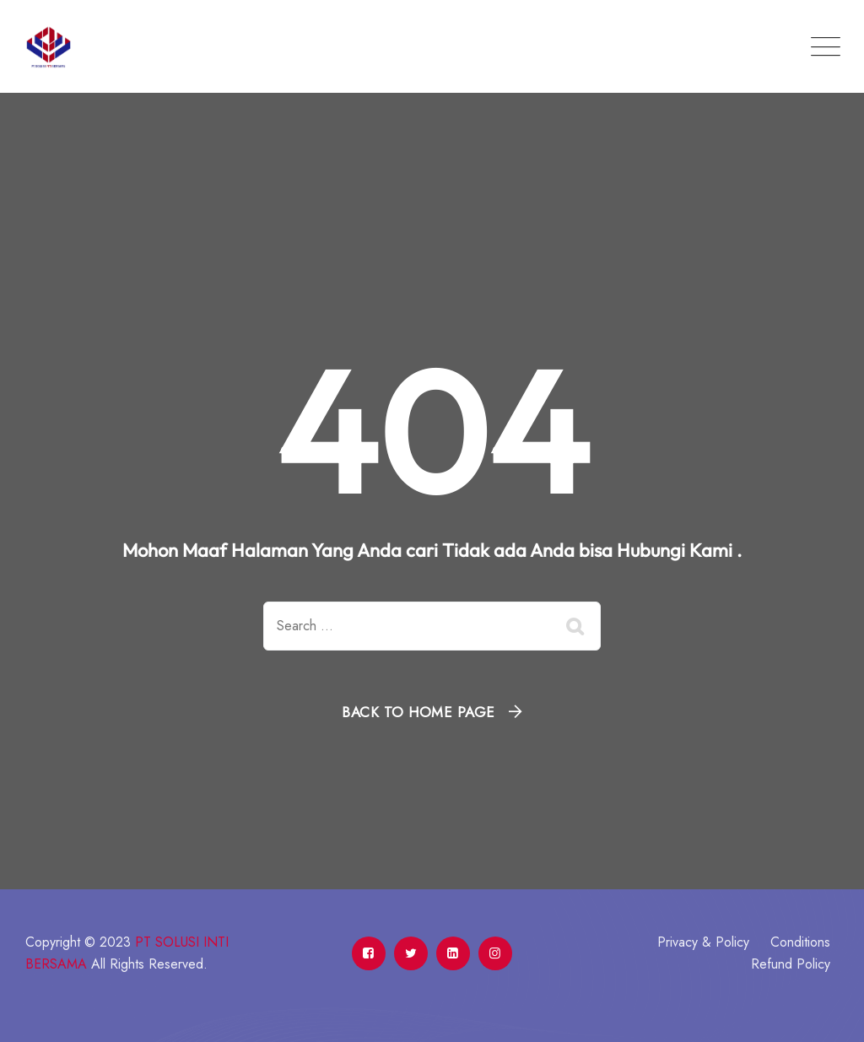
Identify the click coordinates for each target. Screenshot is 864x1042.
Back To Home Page (418, 712)
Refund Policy (790, 964)
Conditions (800, 942)
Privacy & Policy (703, 942)
